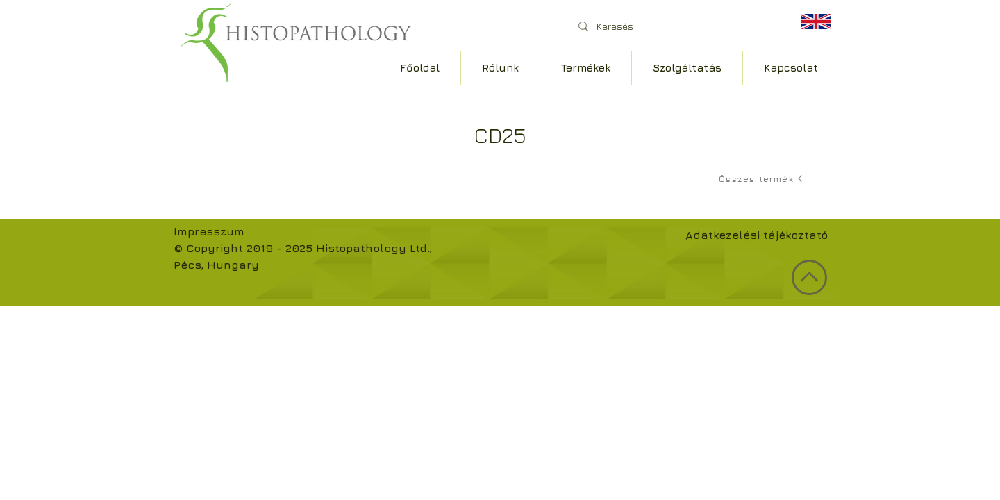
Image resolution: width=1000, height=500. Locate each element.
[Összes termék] (761, 178)
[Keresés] (673, 26)
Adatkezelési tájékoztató (756, 234)
